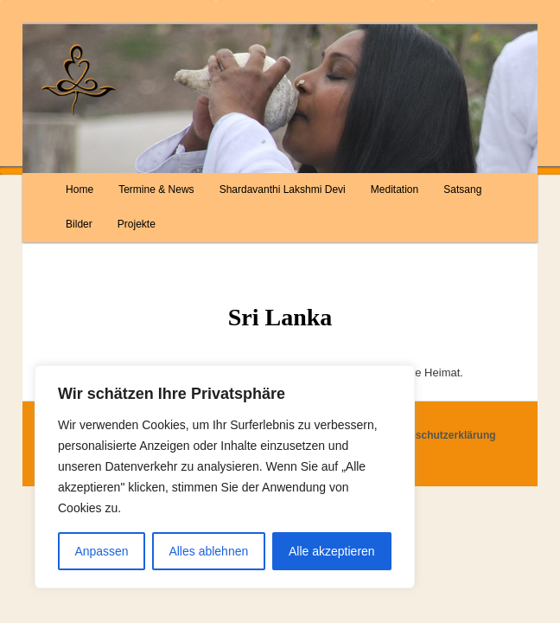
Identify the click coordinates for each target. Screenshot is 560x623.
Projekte (137, 224)
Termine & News (156, 189)
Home (79, 189)
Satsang (462, 189)
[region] (225, 476)
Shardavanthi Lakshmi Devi (283, 189)
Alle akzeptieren (332, 551)
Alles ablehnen (208, 551)
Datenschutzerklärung (441, 435)
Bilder (79, 224)
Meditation (394, 189)
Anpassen (101, 551)
